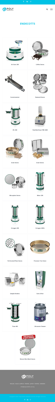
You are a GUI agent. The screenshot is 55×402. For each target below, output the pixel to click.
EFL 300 (15, 130)
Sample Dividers (15, 293)
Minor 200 (40, 195)
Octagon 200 (15, 228)
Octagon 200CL (40, 228)
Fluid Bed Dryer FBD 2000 (40, 130)
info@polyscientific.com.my (27, 387)
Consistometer (15, 97)
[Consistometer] (15, 72)
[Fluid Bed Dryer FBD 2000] (40, 105)
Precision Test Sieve (40, 261)
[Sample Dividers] (15, 269)
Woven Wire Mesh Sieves (27, 359)
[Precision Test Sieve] (40, 236)
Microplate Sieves (15, 195)
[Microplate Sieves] (15, 170)
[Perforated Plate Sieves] (15, 236)
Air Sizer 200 (15, 64)
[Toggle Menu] (51, 9)
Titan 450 (15, 326)
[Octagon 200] (15, 203)
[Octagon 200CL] (40, 203)
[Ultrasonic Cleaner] (40, 301)
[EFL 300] (15, 105)
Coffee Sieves (40, 64)
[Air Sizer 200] (15, 39)
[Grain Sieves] (15, 138)
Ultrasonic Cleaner (40, 326)
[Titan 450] (15, 301)
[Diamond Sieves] (40, 72)
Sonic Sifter (40, 293)
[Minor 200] (40, 170)
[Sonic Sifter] (40, 269)
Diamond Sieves (40, 97)
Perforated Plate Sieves (15, 261)
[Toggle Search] (47, 9)
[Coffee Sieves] (40, 39)
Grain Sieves (15, 163)
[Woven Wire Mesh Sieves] (27, 334)
